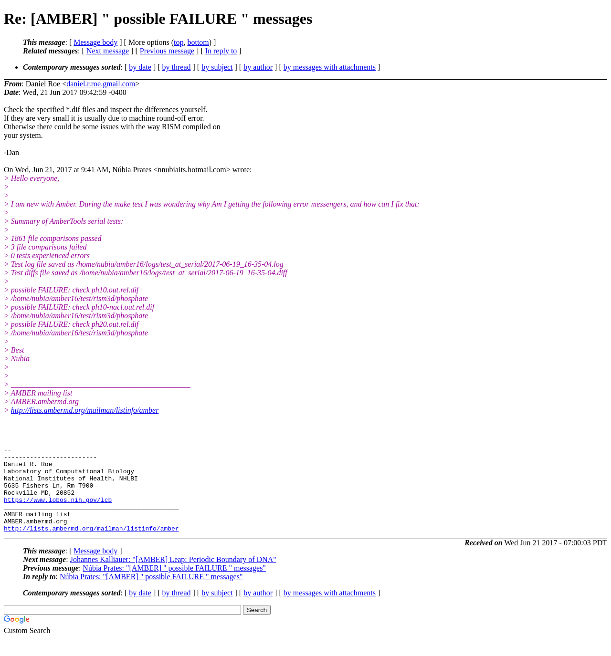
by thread (176, 67)
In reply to (221, 51)
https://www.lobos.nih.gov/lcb (58, 511)
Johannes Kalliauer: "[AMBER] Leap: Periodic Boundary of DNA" (173, 577)
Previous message (167, 51)
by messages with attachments (330, 67)
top (178, 42)
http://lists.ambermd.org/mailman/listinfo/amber (85, 410)
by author (258, 67)
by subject (216, 67)
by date (140, 67)
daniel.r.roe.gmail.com (100, 84)
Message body (95, 42)
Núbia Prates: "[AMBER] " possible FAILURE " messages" (174, 585)
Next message (107, 51)
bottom (198, 42)
